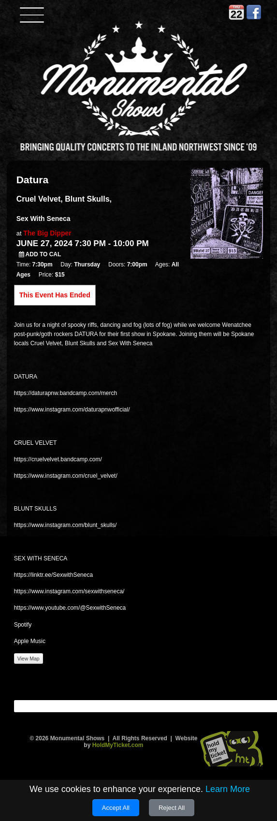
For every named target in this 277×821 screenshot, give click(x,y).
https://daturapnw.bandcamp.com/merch (65, 393)
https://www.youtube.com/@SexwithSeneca (70, 607)
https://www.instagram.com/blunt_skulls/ (65, 525)
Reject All (172, 807)
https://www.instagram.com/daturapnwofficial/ (72, 409)
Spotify (23, 624)
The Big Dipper (47, 233)
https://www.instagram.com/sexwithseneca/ (69, 591)
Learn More (227, 789)
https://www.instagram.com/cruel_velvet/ (65, 475)
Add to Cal (40, 254)
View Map (28, 658)
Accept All (116, 807)
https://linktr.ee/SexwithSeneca (53, 575)
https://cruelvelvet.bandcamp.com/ (58, 459)
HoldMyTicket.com (118, 745)
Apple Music (29, 641)
